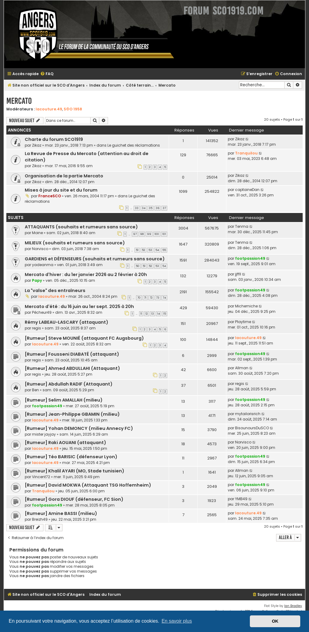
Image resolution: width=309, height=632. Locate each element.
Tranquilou (246, 153)
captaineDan (247, 189)
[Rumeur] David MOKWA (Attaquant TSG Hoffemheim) (88, 485)
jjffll (238, 274)
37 (164, 208)
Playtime (243, 321)
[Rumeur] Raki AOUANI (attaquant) (65, 443)
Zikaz (36, 145)
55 (164, 250)
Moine (37, 232)
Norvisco (40, 248)
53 (150, 250)
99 (149, 234)
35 (150, 208)
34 (143, 208)
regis (36, 328)
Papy (37, 280)
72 (151, 298)
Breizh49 (40, 519)
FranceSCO (49, 195)
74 (164, 298)
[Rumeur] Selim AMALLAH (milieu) (64, 400)
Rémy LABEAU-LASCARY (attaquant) (66, 322)
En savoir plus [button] (176, 621)
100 (156, 234)
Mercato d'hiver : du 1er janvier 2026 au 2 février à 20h (86, 275)
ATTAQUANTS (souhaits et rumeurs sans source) (81, 227)
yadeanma (42, 264)
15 (164, 314)
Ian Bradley (293, 606)
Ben (35, 389)
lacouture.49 (49, 109)
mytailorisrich (247, 413)
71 (145, 298)
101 (164, 234)
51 (137, 250)
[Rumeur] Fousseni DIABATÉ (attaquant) (72, 354)
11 (141, 314)
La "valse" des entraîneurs (55, 290)
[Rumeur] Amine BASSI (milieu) (61, 513)
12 (146, 314)
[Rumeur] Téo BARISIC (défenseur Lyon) (71, 457)
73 (157, 298)
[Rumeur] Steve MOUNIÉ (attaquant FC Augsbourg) (84, 338)
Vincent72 (41, 476)
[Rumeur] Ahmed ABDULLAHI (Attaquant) (72, 368)
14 (158, 314)
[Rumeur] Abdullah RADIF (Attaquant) (69, 384)
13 (152, 314)
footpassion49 (250, 258)
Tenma (241, 226)
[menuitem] (46, 74)
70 (139, 298)
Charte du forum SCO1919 (54, 139)
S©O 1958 (73, 109)
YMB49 (241, 498)
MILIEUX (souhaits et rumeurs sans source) (75, 243)
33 (137, 208)
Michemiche (246, 306)
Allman (241, 367)
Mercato (19, 101)
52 (143, 250)
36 (157, 208)
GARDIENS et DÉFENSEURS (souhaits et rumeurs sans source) (95, 259)
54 (157, 250)
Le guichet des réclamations (133, 145)
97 (135, 234)
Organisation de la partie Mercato (64, 176)
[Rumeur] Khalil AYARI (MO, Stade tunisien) (74, 471)
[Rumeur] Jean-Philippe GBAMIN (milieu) (72, 414)
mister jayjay (44, 434)
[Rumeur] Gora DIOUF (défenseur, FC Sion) (74, 499)
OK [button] (275, 621)
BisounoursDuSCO (252, 427)
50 (137, 266)
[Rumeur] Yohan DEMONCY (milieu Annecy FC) (79, 428)
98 (142, 234)
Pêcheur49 (42, 312)
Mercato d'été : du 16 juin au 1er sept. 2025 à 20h (79, 306)
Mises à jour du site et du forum (61, 190)
